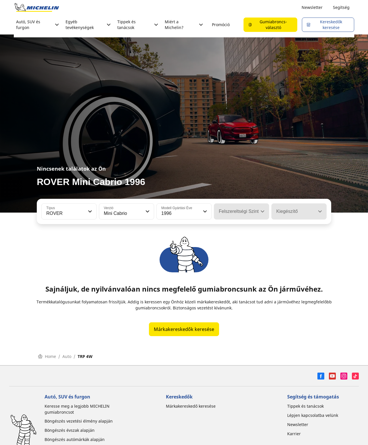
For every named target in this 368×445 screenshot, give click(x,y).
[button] (89, 211)
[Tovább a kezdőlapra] (37, 7)
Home (47, 356)
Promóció (221, 24)
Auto (66, 356)
